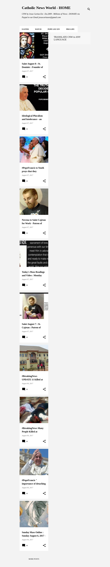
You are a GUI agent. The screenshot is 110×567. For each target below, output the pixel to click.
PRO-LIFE (70, 29)
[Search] (89, 9)
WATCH (38, 29)
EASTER (25, 29)
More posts (34, 559)
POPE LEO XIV (54, 29)
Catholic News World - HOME (46, 8)
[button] (44, 77)
